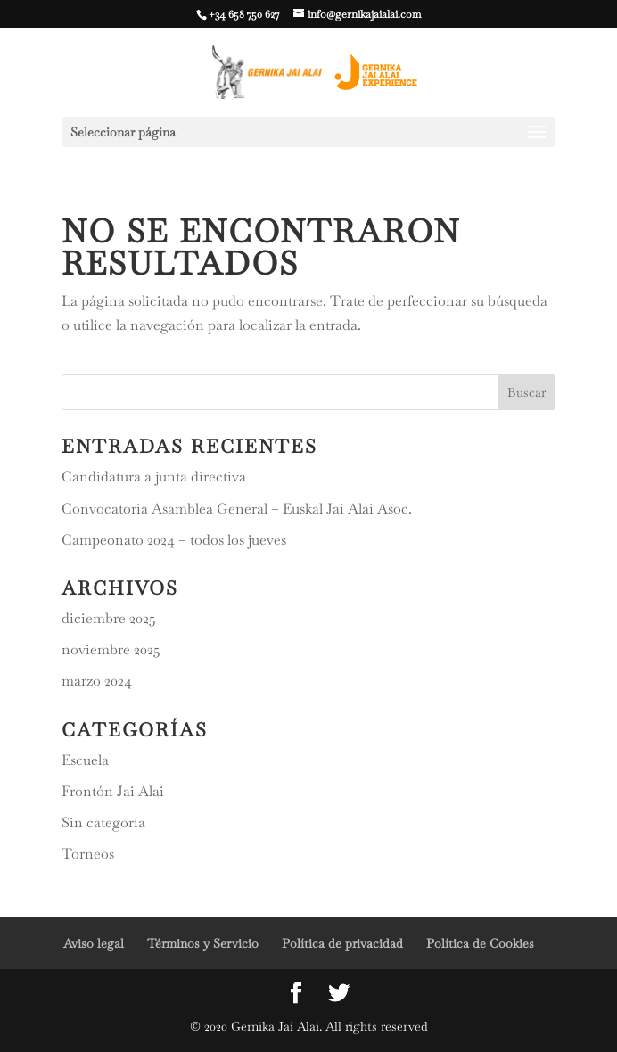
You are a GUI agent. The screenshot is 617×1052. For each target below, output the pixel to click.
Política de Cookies (480, 943)
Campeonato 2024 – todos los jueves (174, 539)
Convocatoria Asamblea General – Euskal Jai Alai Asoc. (237, 508)
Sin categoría (103, 822)
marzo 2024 (97, 680)
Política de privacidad (342, 943)
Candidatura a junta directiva (154, 476)
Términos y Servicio (203, 943)
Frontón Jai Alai (113, 791)
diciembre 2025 (109, 618)
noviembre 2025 (111, 649)
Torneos (88, 853)
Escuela (85, 760)
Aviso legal (93, 943)
